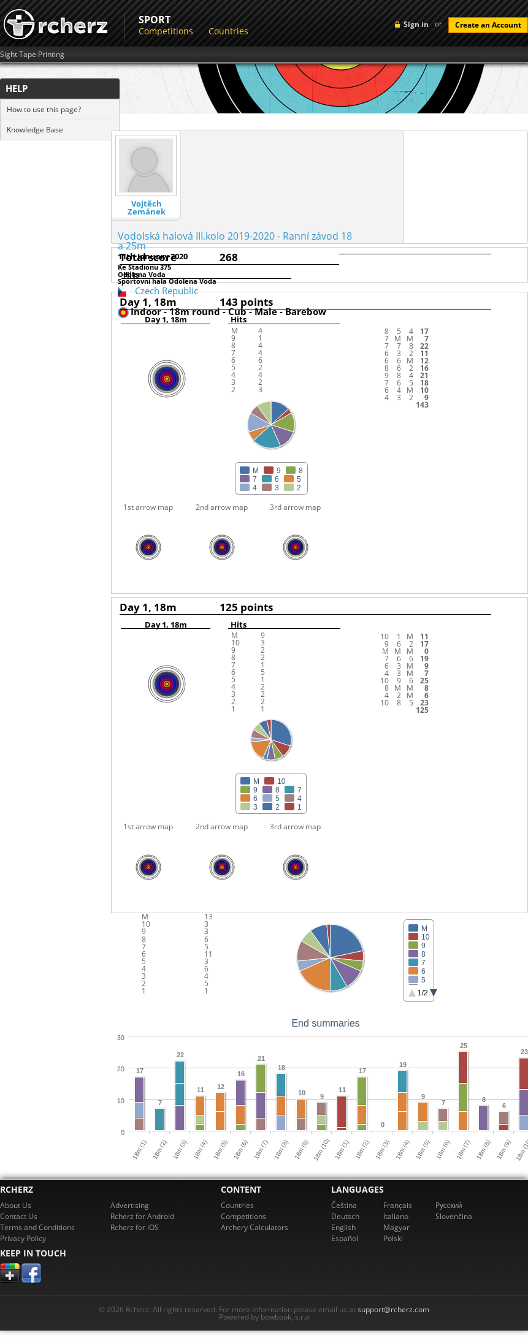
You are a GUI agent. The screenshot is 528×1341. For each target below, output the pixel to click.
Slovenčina (453, 1216)
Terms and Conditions (37, 1227)
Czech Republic (166, 290)
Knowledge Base (35, 129)
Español (344, 1238)
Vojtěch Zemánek (147, 208)
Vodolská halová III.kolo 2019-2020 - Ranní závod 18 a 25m (235, 241)
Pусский (448, 1205)
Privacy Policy (23, 1238)
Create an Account (488, 25)
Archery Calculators (254, 1227)
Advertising (129, 1205)
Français (397, 1205)
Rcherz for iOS (134, 1227)
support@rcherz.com (393, 1309)
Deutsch (345, 1216)
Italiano (395, 1216)
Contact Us (18, 1216)
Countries (228, 31)
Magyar (396, 1227)
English (343, 1227)
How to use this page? (44, 109)
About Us (15, 1205)
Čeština (344, 1205)
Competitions (166, 31)
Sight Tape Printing (32, 54)
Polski (393, 1238)
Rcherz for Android (142, 1216)
